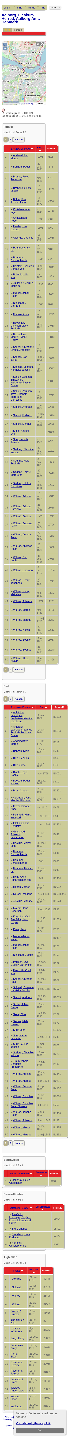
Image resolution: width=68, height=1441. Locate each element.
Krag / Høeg (17, 1338)
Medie (31, 7)
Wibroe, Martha (21, 619)
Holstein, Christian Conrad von (22, 267)
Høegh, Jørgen (21, 887)
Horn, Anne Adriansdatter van (21, 878)
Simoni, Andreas (22, 406)
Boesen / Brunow (16, 1312)
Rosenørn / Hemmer (17, 1363)
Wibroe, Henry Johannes (20, 581)
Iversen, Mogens (22, 894)
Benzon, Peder (21, 166)
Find (19, 7)
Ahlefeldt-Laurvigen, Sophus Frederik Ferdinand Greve (21, 731)
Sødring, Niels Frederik (20, 462)
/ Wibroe (15, 1295)
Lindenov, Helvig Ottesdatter (19, 1181)
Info (43, 7)
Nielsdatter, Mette (23, 955)
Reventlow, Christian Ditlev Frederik (19, 325)
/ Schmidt (16, 1287)
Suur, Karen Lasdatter (19, 1037)
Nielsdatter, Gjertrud (18, 304)
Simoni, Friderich (22, 415)
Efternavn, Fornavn (22, 148)
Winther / (16, 1406)
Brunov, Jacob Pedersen (20, 178)
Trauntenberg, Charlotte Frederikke (20, 1064)
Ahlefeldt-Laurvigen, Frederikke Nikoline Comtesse (22, 717)
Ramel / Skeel (15, 1355)
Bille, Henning (21, 758)
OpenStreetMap (27, 104)
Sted (7, 30)
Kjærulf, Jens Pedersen (19, 909)
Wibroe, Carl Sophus (19, 559)
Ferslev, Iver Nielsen (19, 228)
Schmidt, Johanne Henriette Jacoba (22, 368)
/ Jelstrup (16, 1278)
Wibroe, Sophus (22, 649)
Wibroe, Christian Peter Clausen (22, 1105)
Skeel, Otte (19, 1014)
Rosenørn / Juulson (17, 1372)
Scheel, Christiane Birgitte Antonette (22, 348)
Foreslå (18, 30)
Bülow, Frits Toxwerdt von (18, 201)
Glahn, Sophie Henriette (20, 824)
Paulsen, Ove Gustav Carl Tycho (21, 963)
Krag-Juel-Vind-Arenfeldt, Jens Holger (21, 919)
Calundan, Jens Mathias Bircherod (21, 799)
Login (7, 7)
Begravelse (41, 1173)
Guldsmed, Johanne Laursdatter (18, 834)
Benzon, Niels (21, 751)
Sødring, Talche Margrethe (21, 473)
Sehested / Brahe (17, 1380)
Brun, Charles (21, 790)
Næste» (19, 139)
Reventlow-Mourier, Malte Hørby (19, 337)
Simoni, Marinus (22, 423)
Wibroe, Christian (23, 570)
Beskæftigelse (43, 1208)
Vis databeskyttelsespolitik (33, 1423)
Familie (18, 1270)
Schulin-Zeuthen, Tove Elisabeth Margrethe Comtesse (21, 395)
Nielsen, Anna (21, 314)
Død (43, 707)
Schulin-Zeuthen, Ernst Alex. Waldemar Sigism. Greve (21, 381)
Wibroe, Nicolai (21, 629)
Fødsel (40, 148)
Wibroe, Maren (21, 610)
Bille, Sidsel (19, 765)
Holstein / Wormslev (16, 1329)
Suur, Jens (19, 1030)
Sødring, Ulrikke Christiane (21, 485)
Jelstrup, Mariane (23, 901)
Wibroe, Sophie (21, 639)
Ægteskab (34, 1270)
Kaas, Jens (19, 929)
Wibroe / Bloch (15, 1397)
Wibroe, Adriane (22, 496)
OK (40, 1430)
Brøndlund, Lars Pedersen (19, 1236)
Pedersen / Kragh (17, 1346)
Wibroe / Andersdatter (18, 1389)
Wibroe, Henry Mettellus (20, 593)
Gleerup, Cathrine (23, 237)
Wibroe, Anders (21, 516)
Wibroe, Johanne (22, 601)
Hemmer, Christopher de (19, 259)
